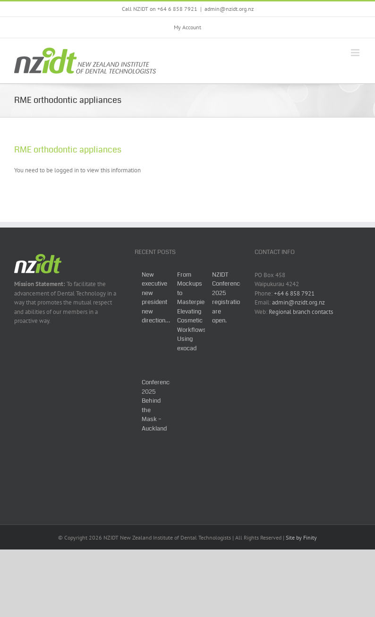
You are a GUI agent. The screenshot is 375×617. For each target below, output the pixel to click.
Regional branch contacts (301, 312)
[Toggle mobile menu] (356, 53)
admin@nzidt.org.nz (229, 8)
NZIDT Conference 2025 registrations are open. (229, 297)
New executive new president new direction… (156, 297)
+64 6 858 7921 (294, 293)
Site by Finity (301, 537)
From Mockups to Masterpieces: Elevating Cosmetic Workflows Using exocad (196, 311)
